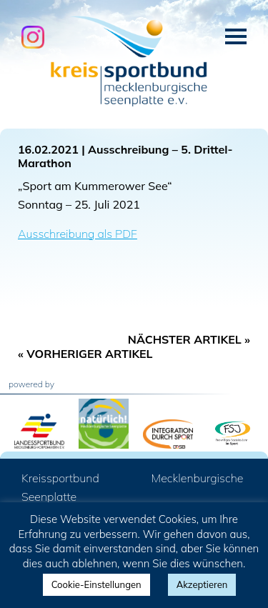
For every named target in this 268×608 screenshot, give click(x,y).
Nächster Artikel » (189, 339)
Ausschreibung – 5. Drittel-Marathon (125, 156)
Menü (236, 36)
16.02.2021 (48, 149)
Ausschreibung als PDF (77, 233)
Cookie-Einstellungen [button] (96, 584)
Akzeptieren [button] (202, 584)
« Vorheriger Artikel (85, 354)
